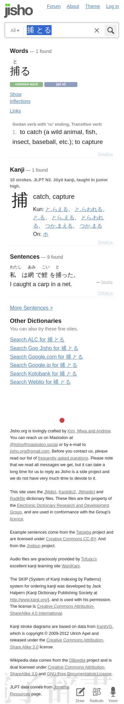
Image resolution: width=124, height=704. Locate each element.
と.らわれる (89, 209)
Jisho (18, 11)
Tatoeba (106, 282)
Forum (54, 6)
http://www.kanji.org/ (29, 599)
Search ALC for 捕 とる (37, 339)
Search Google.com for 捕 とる (46, 357)
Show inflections (20, 98)
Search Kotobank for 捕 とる (43, 373)
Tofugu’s (89, 558)
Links (15, 110)
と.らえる (56, 209)
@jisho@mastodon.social (34, 444)
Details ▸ (105, 154)
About (73, 6)
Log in (112, 6)
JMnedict (86, 491)
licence (16, 518)
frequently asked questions (63, 458)
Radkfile (17, 498)
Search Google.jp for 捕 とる (43, 365)
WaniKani (71, 565)
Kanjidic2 (67, 491)
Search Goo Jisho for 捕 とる (44, 348)
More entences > (31, 308)
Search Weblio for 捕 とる (40, 382)
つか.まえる (59, 225)
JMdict (50, 491)
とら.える (63, 217)
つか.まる (91, 225)
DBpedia (77, 660)
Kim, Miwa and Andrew (88, 430)
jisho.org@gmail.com (30, 451)
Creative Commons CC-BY (71, 538)
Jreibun (34, 545)
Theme (92, 6)
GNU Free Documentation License (79, 673)
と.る (39, 217)
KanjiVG (104, 626)
